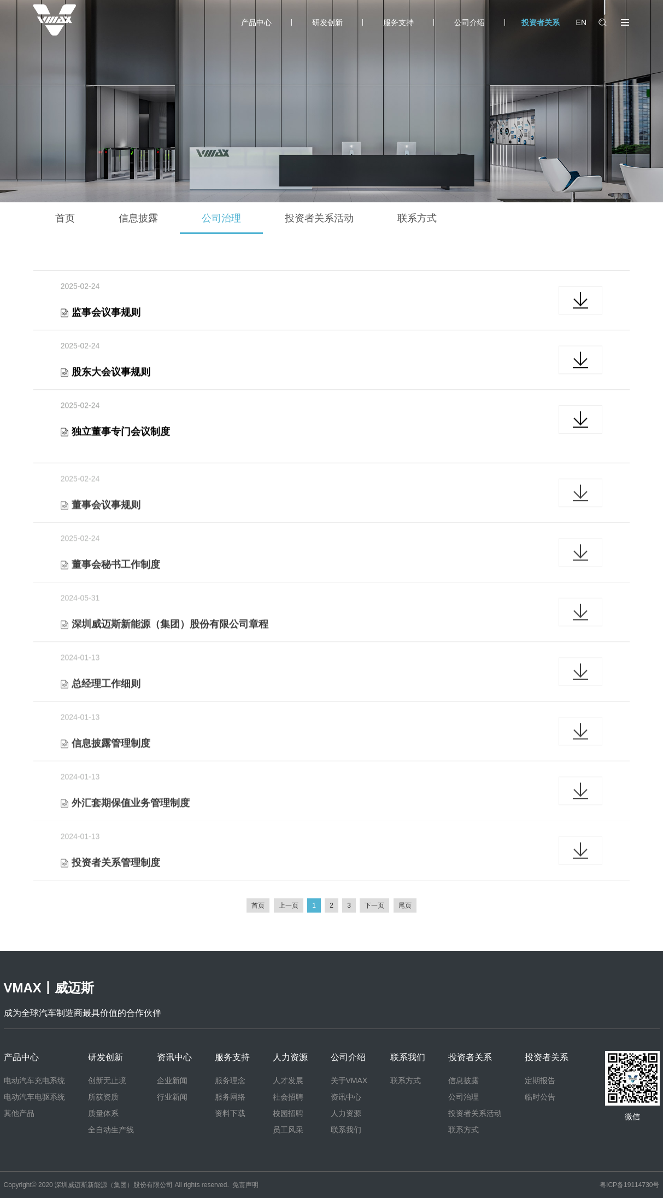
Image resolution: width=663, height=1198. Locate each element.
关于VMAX (349, 1080)
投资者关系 (540, 22)
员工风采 (288, 1129)
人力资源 (290, 1057)
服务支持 (398, 22)
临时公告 (540, 1096)
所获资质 (103, 1096)
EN (581, 22)
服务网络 (230, 1096)
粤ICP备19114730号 (629, 1185)
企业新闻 (172, 1080)
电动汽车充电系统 (34, 1080)
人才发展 (288, 1080)
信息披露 (138, 218)
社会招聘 (288, 1096)
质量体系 (103, 1113)
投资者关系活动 (319, 218)
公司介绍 (469, 22)
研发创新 (327, 22)
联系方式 (417, 218)
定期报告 (540, 1080)
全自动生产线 (111, 1129)
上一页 (288, 905)
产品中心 (256, 22)
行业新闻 (172, 1096)
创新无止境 (107, 1080)
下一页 (374, 905)
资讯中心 (174, 1057)
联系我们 (346, 1129)
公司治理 (221, 218)
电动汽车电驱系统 (34, 1096)
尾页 (405, 905)
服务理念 (230, 1080)
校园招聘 (288, 1113)
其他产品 (19, 1113)
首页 (65, 218)
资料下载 (230, 1113)
